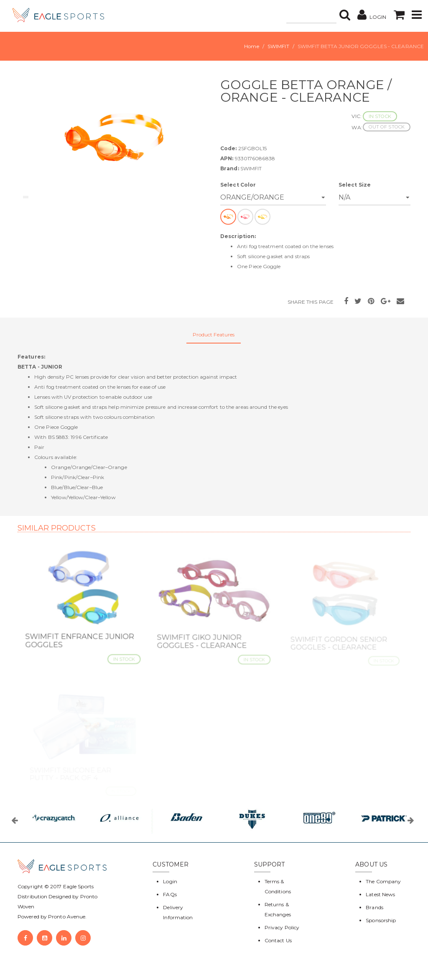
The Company (383, 881)
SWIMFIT (278, 46)
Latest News (380, 894)
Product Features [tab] (214, 334)
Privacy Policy (282, 927)
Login (170, 881)
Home (251, 46)
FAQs (169, 894)
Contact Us (278, 940)
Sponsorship (381, 920)
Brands (374, 907)
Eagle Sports (78, 886)
